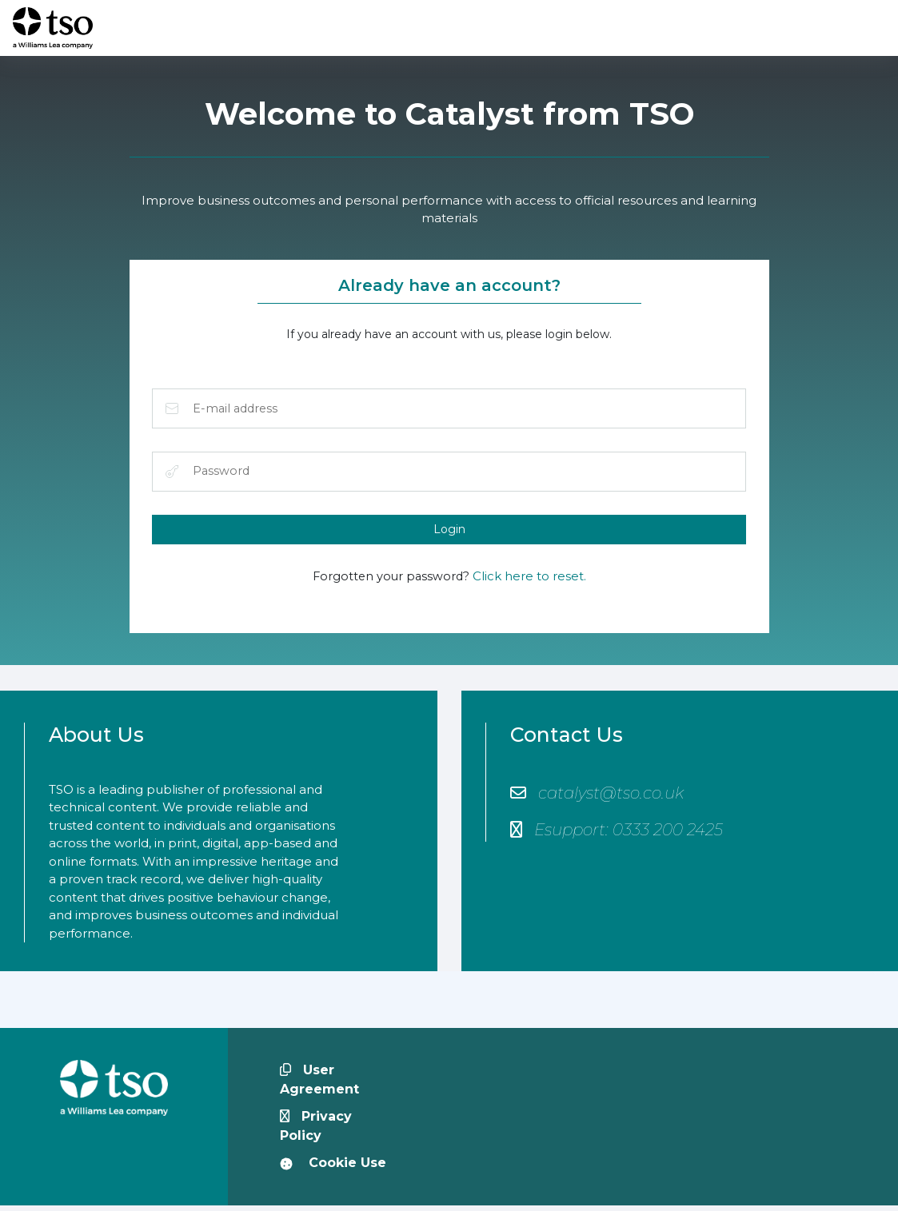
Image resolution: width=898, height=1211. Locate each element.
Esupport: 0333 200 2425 (616, 834)
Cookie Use (333, 1168)
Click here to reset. (531, 580)
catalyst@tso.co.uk (597, 797)
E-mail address (173, 410)
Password (173, 474)
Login (449, 532)
